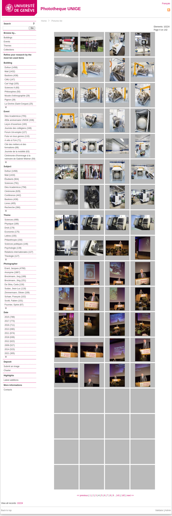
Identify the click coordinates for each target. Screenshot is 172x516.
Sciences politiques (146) (16, 244)
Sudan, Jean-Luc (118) (15, 288)
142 (123, 495)
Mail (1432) (10, 71)
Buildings (8, 37)
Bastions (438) (11, 75)
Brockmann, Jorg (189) (15, 276)
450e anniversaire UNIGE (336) (19, 120)
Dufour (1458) (11, 67)
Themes (7, 45)
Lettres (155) (10, 236)
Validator (159, 510)
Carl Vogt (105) (12, 83)
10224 (20, 503)
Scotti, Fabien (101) (14, 300)
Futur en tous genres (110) (17, 136)
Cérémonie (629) (12, 191)
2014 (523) (10, 349)
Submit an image (11, 366)
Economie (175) (12, 232)
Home (44, 21)
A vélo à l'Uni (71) (13, 140)
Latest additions (11, 380)
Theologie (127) (12, 256)
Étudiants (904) (12, 179)
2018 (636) (10, 337)
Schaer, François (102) (15, 296)
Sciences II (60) (12, 87)
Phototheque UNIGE (61, 8)
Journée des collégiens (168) (18, 128)
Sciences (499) (12, 219)
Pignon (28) (10, 100)
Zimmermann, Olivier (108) (17, 292)
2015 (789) (10, 317)
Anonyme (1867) (12, 272)
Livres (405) (10, 203)
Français (166, 3)
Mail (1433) (10, 175)
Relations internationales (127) (19, 252)
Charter (7, 370)
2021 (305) (10, 353)
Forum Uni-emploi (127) (16, 132)
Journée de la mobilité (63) (17, 151)
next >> (130, 495)
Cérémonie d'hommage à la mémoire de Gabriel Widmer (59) (20, 157)
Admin (168, 510)
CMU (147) (10, 79)
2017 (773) (10, 321)
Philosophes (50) (12, 91)
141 (118, 495)
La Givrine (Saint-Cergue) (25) (19, 104)
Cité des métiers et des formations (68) (15, 146)
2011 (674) (10, 333)
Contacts (8, 389)
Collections (9, 49)
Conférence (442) (13, 195)
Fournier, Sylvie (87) (14, 304)
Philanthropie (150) (13, 240)
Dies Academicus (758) (15, 187)
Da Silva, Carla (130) (14, 284)
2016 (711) (10, 325)
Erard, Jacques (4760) (15, 268)
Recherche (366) (12, 207)
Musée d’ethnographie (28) (17, 95)
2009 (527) (10, 345)
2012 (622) (10, 341)
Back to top (6, 510)
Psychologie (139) (13, 248)
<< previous (82, 495)
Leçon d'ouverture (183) (16, 124)
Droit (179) (10, 228)
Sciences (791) (12, 183)
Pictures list (56, 21)
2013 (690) (10, 329)
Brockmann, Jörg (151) (15, 280)
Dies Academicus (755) (15, 116)
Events (7, 41)
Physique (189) (12, 224)
